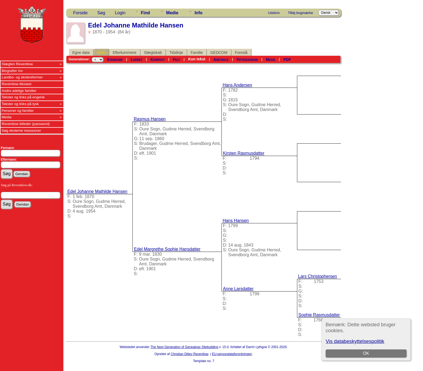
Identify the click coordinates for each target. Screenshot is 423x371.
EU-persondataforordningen (232, 354)
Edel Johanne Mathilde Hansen (97, 191)
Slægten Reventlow (17, 64)
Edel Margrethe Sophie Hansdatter (167, 249)
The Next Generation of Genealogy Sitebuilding (184, 347)
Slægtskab (153, 52)
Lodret (136, 59)
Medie (172, 13)
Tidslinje (176, 52)
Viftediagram (247, 59)
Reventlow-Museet (16, 84)
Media (6, 117)
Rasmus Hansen (150, 119)
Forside (80, 13)
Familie (197, 52)
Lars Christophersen (317, 276)
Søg (101, 13)
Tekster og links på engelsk (23, 97)
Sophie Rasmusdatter (319, 315)
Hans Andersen (237, 85)
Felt (176, 59)
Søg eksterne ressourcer (21, 131)
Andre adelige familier (19, 91)
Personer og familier (18, 111)
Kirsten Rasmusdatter (243, 153)
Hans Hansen (236, 220)
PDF (287, 59)
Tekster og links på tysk (20, 104)
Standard (114, 59)
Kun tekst (196, 59)
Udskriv (274, 13)
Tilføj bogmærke (300, 13)
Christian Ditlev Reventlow (189, 354)
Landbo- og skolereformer (22, 77)
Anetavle (220, 59)
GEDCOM (218, 52)
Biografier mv (12, 71)
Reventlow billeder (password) (26, 124)
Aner (101, 52)
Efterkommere (125, 52)
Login (120, 13)
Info (198, 13)
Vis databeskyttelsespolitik (355, 341)
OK (366, 353)
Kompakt (158, 59)
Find (145, 13)
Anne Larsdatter (238, 288)
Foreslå (241, 52)
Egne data (81, 52)
